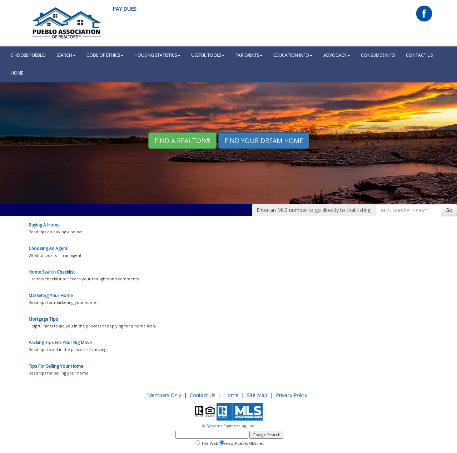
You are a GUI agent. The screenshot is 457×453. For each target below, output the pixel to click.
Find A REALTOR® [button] (182, 140)
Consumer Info (378, 55)
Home (231, 395)
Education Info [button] (293, 55)
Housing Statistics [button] (157, 55)
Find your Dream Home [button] (263, 140)
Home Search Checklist (52, 272)
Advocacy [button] (336, 55)
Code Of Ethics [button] (105, 55)
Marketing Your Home (51, 295)
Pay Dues (124, 8)
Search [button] (66, 55)
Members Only (164, 395)
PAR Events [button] (249, 55)
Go (449, 210)
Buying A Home (44, 225)
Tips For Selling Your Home (56, 366)
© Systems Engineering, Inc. (228, 425)
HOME (17, 73)
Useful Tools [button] (208, 55)
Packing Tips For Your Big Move (60, 343)
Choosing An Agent (48, 248)
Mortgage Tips (43, 319)
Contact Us (419, 55)
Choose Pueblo (28, 55)
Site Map (257, 395)
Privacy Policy (291, 395)
